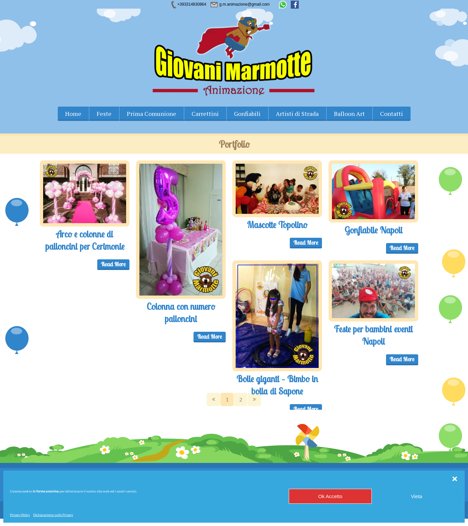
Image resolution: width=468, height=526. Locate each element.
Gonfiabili (247, 114)
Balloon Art (349, 114)
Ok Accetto (330, 496)
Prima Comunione (151, 114)
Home (73, 114)
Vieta (416, 496)
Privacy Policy (20, 515)
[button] (454, 479)
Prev (213, 399)
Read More (113, 264)
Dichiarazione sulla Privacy (53, 515)
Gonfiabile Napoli (374, 230)
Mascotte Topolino (277, 224)
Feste (104, 114)
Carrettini (205, 114)
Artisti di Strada (297, 114)
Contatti (391, 114)
